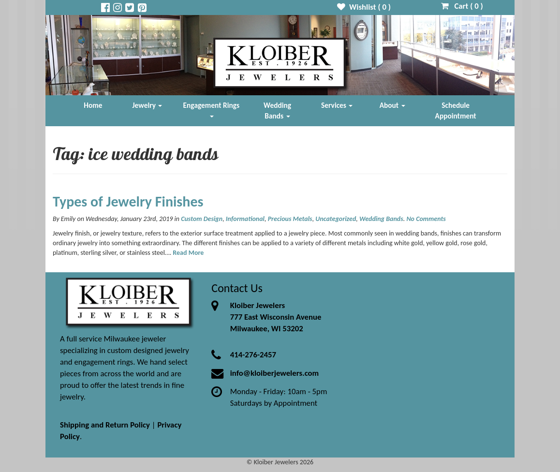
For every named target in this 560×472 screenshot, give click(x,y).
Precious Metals (290, 219)
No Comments (425, 219)
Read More (188, 253)
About (392, 105)
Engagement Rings (211, 109)
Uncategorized (335, 219)
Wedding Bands (277, 110)
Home (93, 105)
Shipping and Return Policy (105, 425)
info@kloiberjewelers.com (274, 373)
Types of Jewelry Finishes (128, 201)
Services (337, 105)
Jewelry (147, 105)
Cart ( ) (462, 6)
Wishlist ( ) (364, 7)
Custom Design (201, 219)
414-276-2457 (253, 355)
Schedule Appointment (455, 110)
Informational (245, 219)
